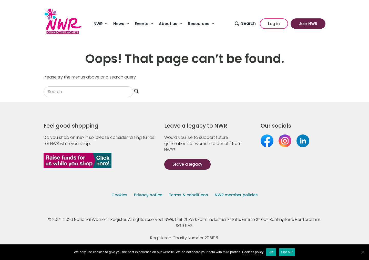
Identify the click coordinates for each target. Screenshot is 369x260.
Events (144, 24)
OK (271, 252)
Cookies (119, 195)
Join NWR (308, 23)
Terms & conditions (188, 195)
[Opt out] (362, 252)
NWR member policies (236, 195)
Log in (274, 23)
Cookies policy (252, 252)
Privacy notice (148, 195)
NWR (101, 24)
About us (171, 24)
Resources (201, 24)
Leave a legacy (187, 164)
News (121, 24)
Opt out (287, 252)
